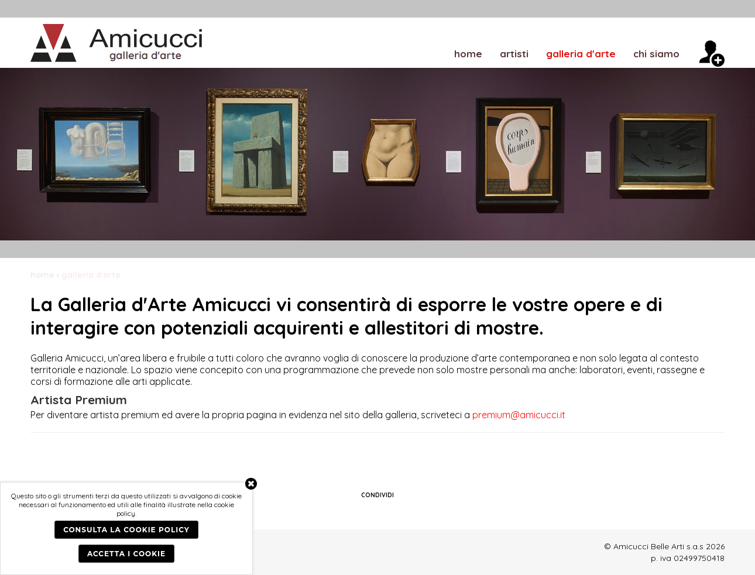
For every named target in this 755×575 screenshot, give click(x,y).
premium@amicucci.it (518, 415)
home (468, 53)
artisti (514, 53)
